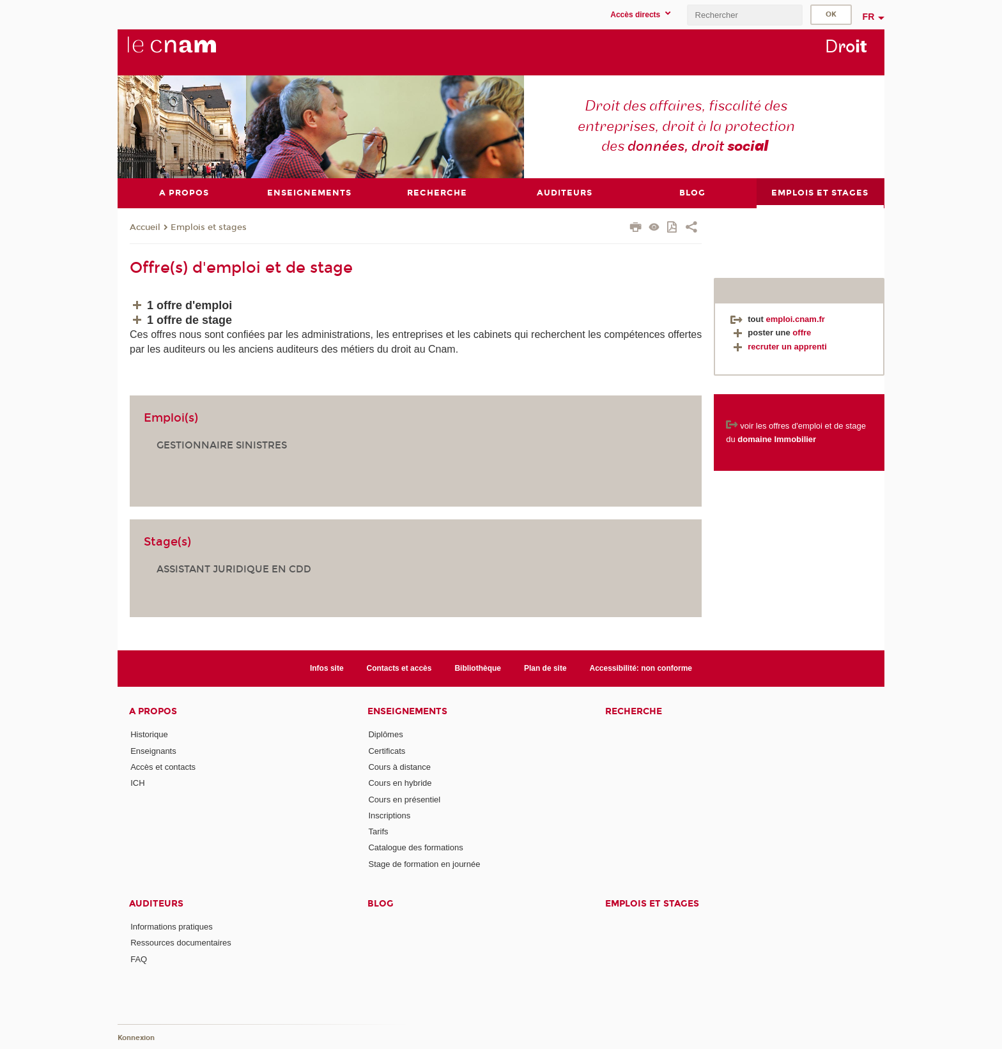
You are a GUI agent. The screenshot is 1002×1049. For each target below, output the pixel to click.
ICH (137, 783)
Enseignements (407, 711)
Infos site (327, 668)
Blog (380, 903)
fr (869, 16)
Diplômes (385, 734)
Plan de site (545, 668)
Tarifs (378, 831)
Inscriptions (389, 815)
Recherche (633, 711)
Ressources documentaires (180, 942)
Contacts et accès (399, 668)
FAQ (138, 959)
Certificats (386, 751)
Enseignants (153, 751)
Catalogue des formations (415, 847)
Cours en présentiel (404, 799)
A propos (153, 711)
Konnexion (136, 1038)
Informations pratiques (171, 926)
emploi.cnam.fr (795, 319)
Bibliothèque (477, 668)
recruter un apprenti (778, 346)
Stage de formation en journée (424, 864)
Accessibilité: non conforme (641, 668)
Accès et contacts (163, 767)
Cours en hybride (399, 783)
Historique (149, 734)
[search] (744, 15)
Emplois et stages (209, 227)
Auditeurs (156, 903)
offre (801, 332)
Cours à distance (399, 767)
